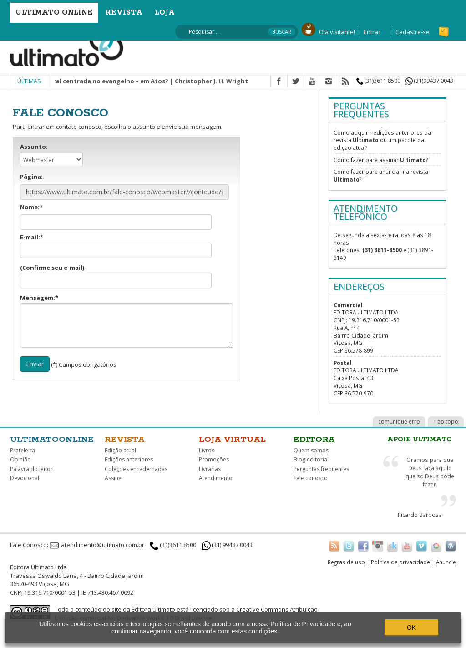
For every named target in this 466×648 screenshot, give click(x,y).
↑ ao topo (445, 421)
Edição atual (120, 450)
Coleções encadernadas (136, 469)
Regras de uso (346, 562)
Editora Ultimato (153, 609)
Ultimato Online (54, 12)
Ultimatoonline (52, 440)
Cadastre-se (412, 32)
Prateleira (22, 450)
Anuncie (446, 562)
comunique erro (399, 421)
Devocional (24, 478)
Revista (123, 12)
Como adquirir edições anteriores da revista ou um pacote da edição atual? (382, 140)
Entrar (372, 32)
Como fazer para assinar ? (381, 159)
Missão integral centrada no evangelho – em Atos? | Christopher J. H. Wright (138, 81)
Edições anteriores (129, 459)
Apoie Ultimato (419, 439)
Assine (113, 478)
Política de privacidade (400, 562)
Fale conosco (311, 478)
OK (411, 627)
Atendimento (216, 478)
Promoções (214, 459)
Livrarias (210, 469)
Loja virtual (232, 440)
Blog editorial (311, 459)
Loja (165, 12)
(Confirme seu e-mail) (116, 276)
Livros (206, 450)
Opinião (20, 459)
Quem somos (311, 450)
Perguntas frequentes (321, 469)
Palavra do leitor (31, 469)
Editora (314, 440)
